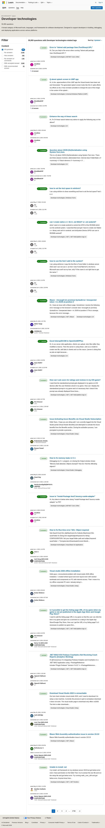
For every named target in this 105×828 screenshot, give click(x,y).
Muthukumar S (39, 748)
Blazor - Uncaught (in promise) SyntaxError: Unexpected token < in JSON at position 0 (73, 301)
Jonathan (37, 64)
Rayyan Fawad (39, 448)
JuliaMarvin (38, 331)
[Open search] (96, 2)
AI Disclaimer (6, 822)
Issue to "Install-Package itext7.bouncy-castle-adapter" (72, 496)
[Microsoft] (3, 2)
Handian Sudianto (40, 789)
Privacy (42, 822)
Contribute (35, 822)
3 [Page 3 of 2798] (61, 811)
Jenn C (36, 552)
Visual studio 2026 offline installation (65, 571)
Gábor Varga (38, 324)
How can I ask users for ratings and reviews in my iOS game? (75, 380)
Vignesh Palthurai (40, 676)
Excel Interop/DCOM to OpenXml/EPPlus (66, 341)
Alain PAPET (38, 363)
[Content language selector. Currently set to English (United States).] (11, 818)
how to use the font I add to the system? (66, 261)
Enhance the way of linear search (63, 116)
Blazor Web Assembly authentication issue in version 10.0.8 (74, 734)
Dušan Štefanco (39, 593)
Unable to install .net (58, 767)
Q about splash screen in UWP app (64, 79)
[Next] (79, 811)
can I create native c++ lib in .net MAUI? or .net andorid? (73, 222)
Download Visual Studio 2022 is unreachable (68, 693)
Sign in (101, 2)
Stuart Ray (37, 477)
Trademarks (95, 822)
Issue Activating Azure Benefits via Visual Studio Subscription (75, 419)
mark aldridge (38, 715)
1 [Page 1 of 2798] (53, 811)
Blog (26, 822)
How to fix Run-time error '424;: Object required (69, 530)
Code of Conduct (83, 822)
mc (35, 205)
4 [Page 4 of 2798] (66, 811)
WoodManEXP (38, 101)
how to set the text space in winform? (65, 188)
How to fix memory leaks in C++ (63, 458)
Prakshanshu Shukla (41, 441)
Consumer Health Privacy (56, 822)
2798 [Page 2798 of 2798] (74, 811)
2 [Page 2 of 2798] (57, 811)
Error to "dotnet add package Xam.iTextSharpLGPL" (71, 47)
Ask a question (97, 7)
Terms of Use (71, 822)
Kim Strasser (38, 402)
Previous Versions (17, 822)
